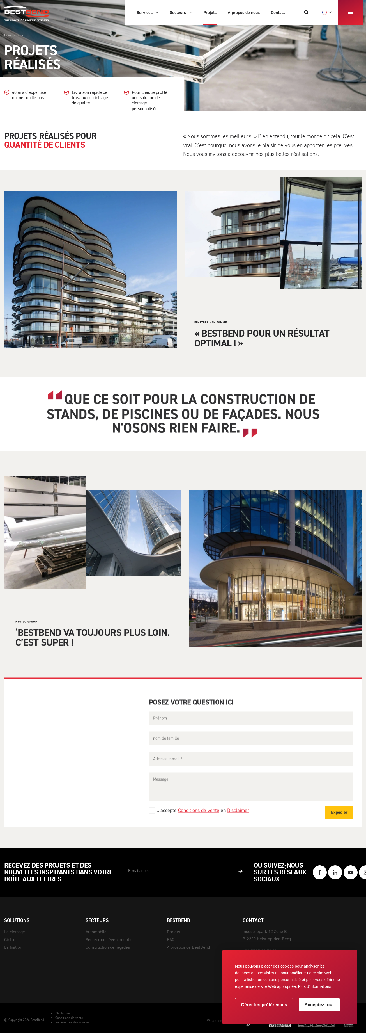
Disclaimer (238, 820)
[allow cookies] (319, 1004)
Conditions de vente (198, 820)
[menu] (350, 12)
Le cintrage (14, 932)
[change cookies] (264, 1004)
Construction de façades (108, 947)
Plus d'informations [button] (314, 986)
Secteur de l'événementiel (110, 940)
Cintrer (10, 940)
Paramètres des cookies (72, 1022)
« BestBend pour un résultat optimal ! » (261, 338)
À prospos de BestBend (188, 947)
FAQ (171, 940)
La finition (13, 947)
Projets (173, 932)
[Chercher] (306, 12)
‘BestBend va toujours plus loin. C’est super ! (92, 647)
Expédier (339, 823)
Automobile (96, 932)
